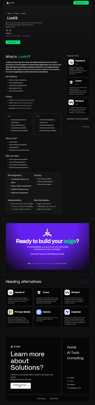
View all (85, 281)
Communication (16, 36)
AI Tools (73, 354)
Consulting (75, 360)
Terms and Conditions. (62, 263)
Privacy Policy (41, 400)
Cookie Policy (54, 400)
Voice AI (8, 36)
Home (71, 349)
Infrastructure (26, 36)
